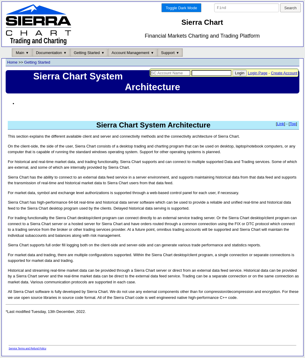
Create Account (284, 73)
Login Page (257, 73)
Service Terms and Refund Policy (27, 348)
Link (280, 124)
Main (20, 52)
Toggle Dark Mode (181, 8)
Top (293, 124)
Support (168, 52)
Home (12, 62)
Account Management (130, 52)
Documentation (49, 52)
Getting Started (87, 52)
